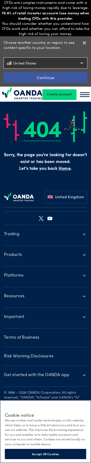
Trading (11, 234)
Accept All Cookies (45, 454)
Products (13, 255)
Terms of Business (21, 338)
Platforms (13, 275)
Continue (45, 77)
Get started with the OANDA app (36, 375)
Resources (14, 296)
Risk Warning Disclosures (28, 356)
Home (64, 169)
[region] (45, 431)
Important (14, 317)
